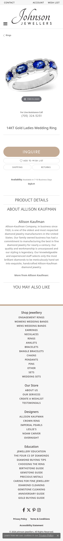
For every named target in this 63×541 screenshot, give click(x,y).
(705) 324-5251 (31, 115)
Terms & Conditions (40, 519)
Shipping (17, 167)
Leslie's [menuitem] (31, 429)
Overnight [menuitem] (31, 437)
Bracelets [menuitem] (31, 346)
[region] (31, 74)
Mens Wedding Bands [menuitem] (31, 325)
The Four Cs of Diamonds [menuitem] (31, 455)
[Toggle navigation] (5, 24)
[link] (9, 2)
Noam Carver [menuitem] (31, 433)
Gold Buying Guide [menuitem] (31, 497)
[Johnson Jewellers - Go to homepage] (31, 16)
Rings (8, 35)
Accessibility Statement (31, 525)
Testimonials (31, 402)
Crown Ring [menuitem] (31, 420)
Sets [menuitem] (31, 372)
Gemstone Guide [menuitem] (31, 472)
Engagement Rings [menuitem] (31, 317)
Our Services (31, 394)
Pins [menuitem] (31, 363)
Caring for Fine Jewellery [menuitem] (31, 481)
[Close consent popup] (58, 536)
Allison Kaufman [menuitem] (31, 416)
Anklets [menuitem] (31, 342)
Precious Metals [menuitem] (31, 476)
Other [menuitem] (31, 368)
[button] (38, 2)
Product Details (31, 200)
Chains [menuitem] (31, 355)
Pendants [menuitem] (31, 359)
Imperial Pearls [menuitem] (32, 425)
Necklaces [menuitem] (31, 334)
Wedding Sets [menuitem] (31, 376)
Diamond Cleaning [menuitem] (31, 485)
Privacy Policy (20, 519)
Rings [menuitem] (31, 338)
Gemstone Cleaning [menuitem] (31, 489)
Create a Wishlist (31, 398)
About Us (31, 390)
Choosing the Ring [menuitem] (31, 464)
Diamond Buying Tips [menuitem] (31, 459)
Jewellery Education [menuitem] (31, 451)
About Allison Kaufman (31, 209)
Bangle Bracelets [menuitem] (31, 351)
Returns (46, 167)
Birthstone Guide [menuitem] (31, 468)
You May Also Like (31, 287)
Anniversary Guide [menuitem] (31, 493)
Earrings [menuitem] (31, 330)
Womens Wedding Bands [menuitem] (31, 321)
